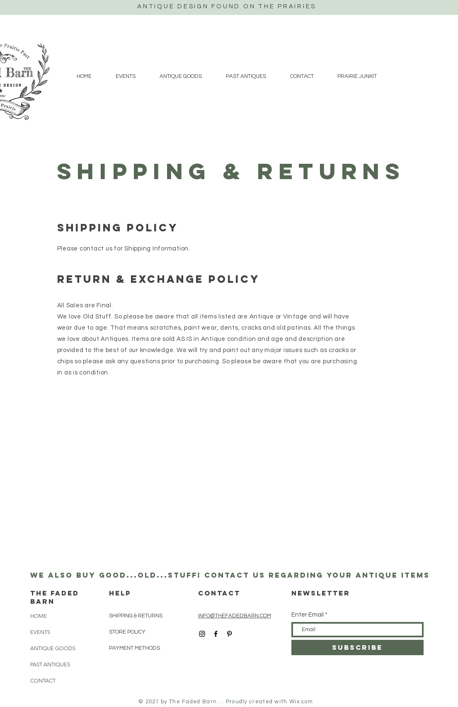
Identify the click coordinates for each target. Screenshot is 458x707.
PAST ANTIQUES (50, 664)
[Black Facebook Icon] (216, 634)
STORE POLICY (128, 632)
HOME (38, 616)
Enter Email (307, 615)
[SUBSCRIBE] (357, 647)
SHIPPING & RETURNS (135, 616)
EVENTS (40, 632)
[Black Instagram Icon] (202, 634)
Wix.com (301, 702)
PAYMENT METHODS (134, 648)
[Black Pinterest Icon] (229, 634)
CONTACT (43, 681)
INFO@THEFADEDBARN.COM (234, 616)
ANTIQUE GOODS (52, 648)
